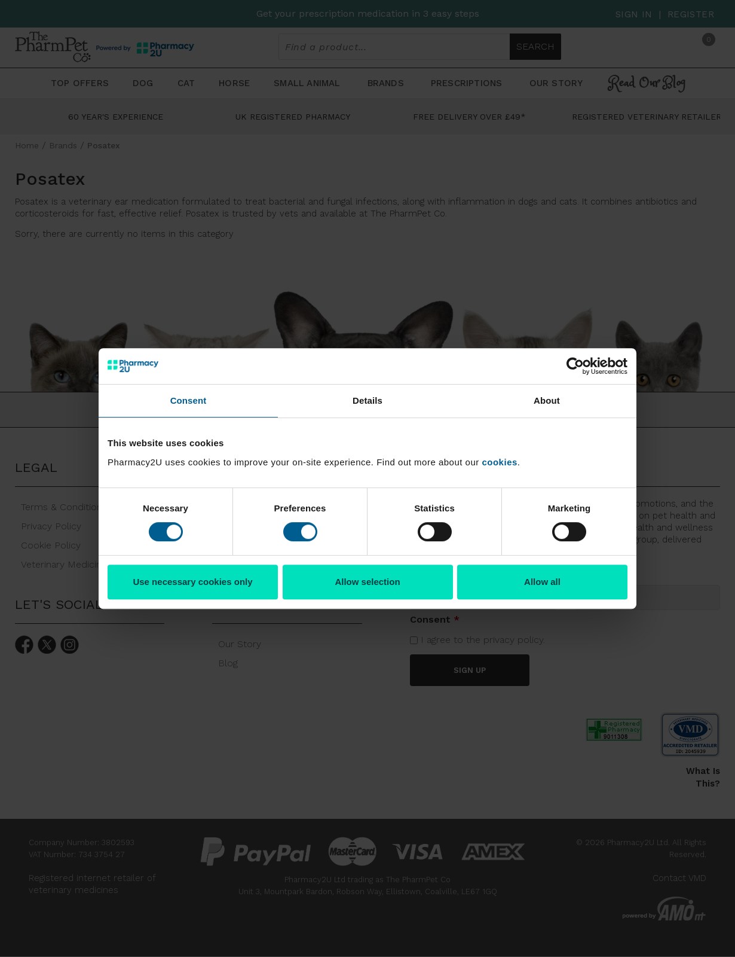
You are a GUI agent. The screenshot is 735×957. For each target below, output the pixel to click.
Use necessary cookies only (192, 582)
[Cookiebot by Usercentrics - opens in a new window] (575, 366)
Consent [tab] (188, 400)
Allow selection (367, 582)
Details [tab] (367, 400)
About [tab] (547, 400)
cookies (499, 462)
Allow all (542, 582)
